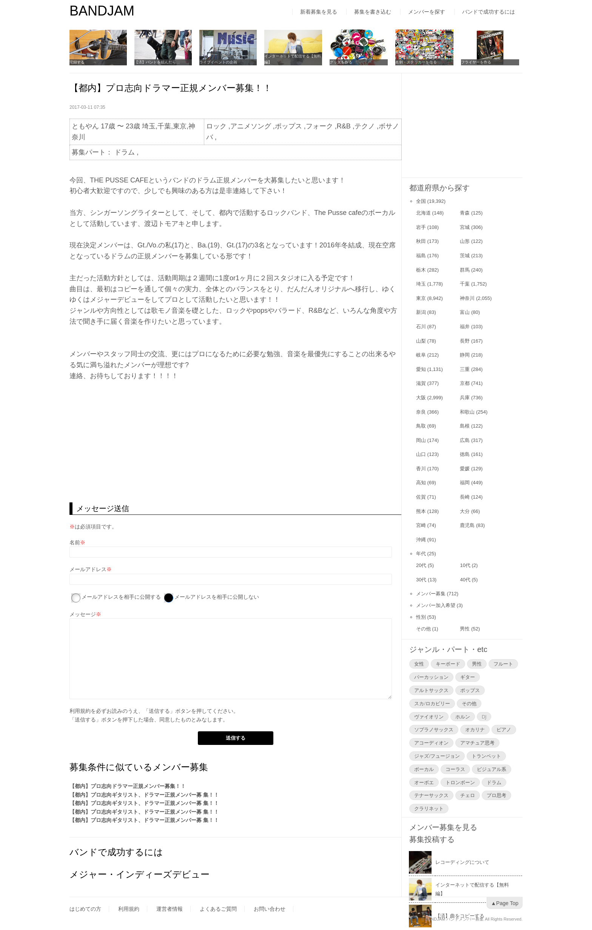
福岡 (465, 482)
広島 (465, 440)
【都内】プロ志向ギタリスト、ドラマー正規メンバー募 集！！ (144, 795)
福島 (421, 255)
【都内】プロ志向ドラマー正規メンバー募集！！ (127, 786)
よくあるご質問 (218, 909)
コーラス (455, 769)
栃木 (421, 270)
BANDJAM (101, 11)
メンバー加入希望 (435, 605)
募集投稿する (432, 839)
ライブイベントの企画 (220, 62)
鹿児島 (467, 525)
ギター (467, 677)
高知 (421, 482)
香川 (421, 468)
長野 (465, 341)
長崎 (465, 497)
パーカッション (431, 677)
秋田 (421, 241)
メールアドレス (87, 569)
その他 (423, 629)
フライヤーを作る (479, 62)
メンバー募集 (431, 593)
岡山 (421, 440)
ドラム (494, 782)
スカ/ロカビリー (432, 703)
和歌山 (467, 412)
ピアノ (503, 729)
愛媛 (465, 468)
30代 (421, 579)
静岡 (465, 355)
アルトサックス (431, 690)
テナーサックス (431, 795)
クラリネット (429, 808)
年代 (421, 553)
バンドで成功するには (488, 12)
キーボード (448, 663)
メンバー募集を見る (443, 827)
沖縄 (421, 539)
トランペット (486, 755)
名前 (74, 542)
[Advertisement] (235, 442)
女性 (419, 663)
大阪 (421, 397)
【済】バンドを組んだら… (157, 62)
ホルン (462, 716)
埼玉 (421, 284)
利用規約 (80, 711)
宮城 (465, 227)
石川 (421, 326)
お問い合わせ (269, 909)
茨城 (465, 255)
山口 (421, 454)
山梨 (421, 341)
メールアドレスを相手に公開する (121, 597)
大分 (465, 511)
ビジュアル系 (491, 769)
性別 (421, 617)
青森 (465, 213)
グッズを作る (343, 62)
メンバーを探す (426, 12)
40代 (465, 579)
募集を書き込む (372, 12)
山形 (465, 241)
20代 (421, 565)
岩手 (421, 227)
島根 (465, 426)
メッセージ (82, 614)
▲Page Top (504, 903)
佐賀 (421, 497)
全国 (421, 201)
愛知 (421, 369)
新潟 (421, 312)
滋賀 (421, 383)
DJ (484, 716)
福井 (465, 326)
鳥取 (421, 426)
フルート (503, 663)
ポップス (470, 690)
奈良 (421, 412)
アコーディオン (431, 742)
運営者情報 (169, 909)
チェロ (467, 795)
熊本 (421, 511)
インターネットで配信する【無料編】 (295, 59)
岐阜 (421, 355)
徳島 (465, 454)
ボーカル (424, 769)
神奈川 (467, 298)
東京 (421, 298)
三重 (465, 369)
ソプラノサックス (433, 729)
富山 (465, 312)
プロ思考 (496, 795)
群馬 (465, 270)
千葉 (465, 284)
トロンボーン (460, 782)
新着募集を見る (318, 12)
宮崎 (421, 525)
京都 (465, 383)
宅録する (77, 62)
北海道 (423, 213)
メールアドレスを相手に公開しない (216, 597)
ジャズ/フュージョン (437, 755)
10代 (465, 565)
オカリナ (475, 729)
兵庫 (465, 397)
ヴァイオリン (429, 716)
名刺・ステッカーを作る (418, 62)
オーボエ (424, 782)
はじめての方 (85, 909)
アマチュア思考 (477, 742)
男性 (465, 629)
